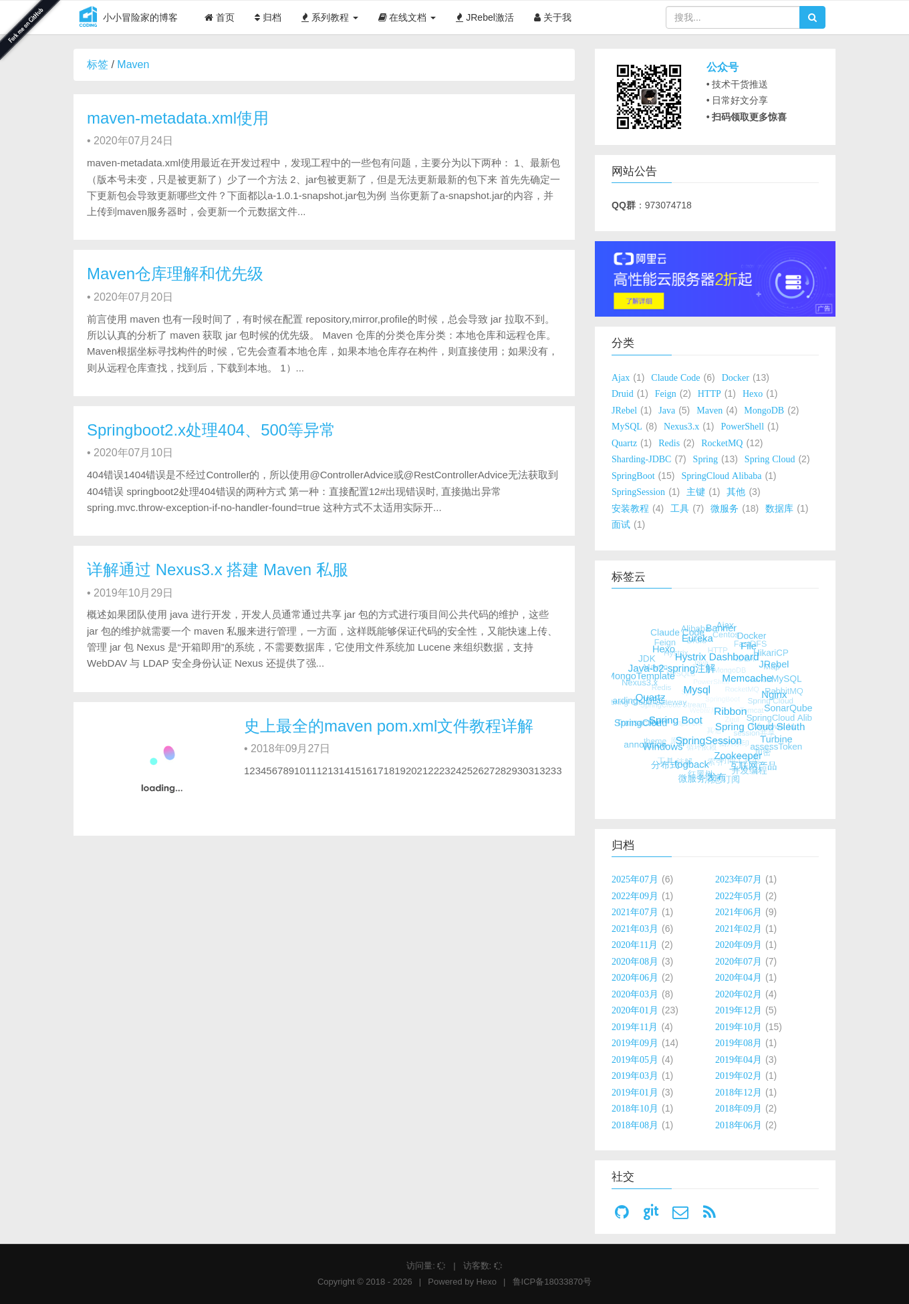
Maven (133, 64)
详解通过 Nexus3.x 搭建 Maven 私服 (217, 569)
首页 (220, 17)
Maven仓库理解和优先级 (175, 274)
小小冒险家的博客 (126, 18)
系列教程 (329, 17)
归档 (268, 17)
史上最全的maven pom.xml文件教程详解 (388, 726)
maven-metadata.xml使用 (178, 118)
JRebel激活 (484, 17)
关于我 (552, 17)
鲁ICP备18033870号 (552, 1282)
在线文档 (407, 17)
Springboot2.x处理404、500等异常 (211, 430)
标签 (97, 64)
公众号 (722, 67)
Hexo (487, 1282)
